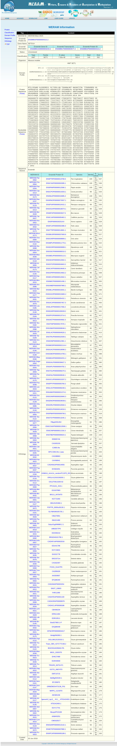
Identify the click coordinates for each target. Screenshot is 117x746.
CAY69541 (56, 460)
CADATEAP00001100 (56, 597)
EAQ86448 (56, 627)
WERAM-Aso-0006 (34, 601)
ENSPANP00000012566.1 (56, 187)
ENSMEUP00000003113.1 (56, 256)
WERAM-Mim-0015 (34, 281)
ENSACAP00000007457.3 (56, 303)
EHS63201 (56, 469)
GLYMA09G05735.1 (56, 512)
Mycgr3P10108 (56, 712)
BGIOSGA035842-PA (56, 648)
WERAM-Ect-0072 (35, 729)
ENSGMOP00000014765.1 (56, 354)
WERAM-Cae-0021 (34, 448)
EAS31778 (56, 554)
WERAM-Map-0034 (34, 691)
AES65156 (56, 695)
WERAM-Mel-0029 (34, 490)
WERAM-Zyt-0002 (35, 712)
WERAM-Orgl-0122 (34, 640)
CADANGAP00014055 (56, 465)
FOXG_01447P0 (56, 567)
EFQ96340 (56, 580)
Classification (9, 32)
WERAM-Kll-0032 (34, 456)
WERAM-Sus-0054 (34, 251)
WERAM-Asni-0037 (34, 465)
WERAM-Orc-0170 (34, 379)
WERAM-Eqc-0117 (34, 277)
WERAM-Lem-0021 (34, 610)
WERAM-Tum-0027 (34, 571)
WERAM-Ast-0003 (35, 597)
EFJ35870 (56, 682)
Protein (7, 30)
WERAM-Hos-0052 (34, 222)
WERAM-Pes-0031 (34, 298)
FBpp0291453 (56, 422)
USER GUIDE (59, 18)
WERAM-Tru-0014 (35, 665)
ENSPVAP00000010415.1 (56, 205)
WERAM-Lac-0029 (34, 332)
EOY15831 (56, 550)
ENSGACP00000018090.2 (56, 350)
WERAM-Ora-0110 (34, 396)
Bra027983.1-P (56, 623)
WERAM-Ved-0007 (34, 708)
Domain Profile (10, 35)
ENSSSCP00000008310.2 (56, 251)
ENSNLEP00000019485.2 (56, 196)
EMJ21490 (56, 520)
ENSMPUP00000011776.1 (56, 243)
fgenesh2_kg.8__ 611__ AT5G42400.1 (56, 699)
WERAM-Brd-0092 (35, 537)
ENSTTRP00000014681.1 (56, 230)
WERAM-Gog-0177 (34, 294)
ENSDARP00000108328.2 (56, 311)
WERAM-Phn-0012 (34, 588)
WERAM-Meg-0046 (34, 358)
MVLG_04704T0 (56, 495)
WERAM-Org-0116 (34, 477)
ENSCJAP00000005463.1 (56, 217)
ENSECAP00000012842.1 (56, 277)
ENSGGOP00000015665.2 (56, 294)
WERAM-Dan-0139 (34, 401)
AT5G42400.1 (56, 704)
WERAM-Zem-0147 (34, 686)
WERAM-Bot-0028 (35, 213)
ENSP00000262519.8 (56, 222)
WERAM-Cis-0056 (35, 426)
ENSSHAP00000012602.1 (56, 260)
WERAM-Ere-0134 (35, 409)
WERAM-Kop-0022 (34, 460)
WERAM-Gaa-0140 (34, 350)
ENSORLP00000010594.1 (56, 405)
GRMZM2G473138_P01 (56, 686)
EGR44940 (56, 661)
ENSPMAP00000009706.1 (56, 414)
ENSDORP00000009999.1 (56, 247)
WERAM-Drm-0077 (34, 422)
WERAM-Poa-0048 (34, 384)
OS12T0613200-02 (56, 482)
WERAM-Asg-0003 (34, 576)
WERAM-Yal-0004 (35, 443)
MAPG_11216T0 (56, 691)
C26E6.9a (56, 448)
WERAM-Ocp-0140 (34, 273)
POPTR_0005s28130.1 (56, 507)
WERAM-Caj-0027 (35, 217)
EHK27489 (56, 657)
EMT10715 (56, 674)
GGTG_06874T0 (56, 669)
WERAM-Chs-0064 (34, 183)
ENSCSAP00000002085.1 (56, 183)
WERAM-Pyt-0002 (35, 580)
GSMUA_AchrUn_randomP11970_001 (56, 473)
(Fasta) (22, 93)
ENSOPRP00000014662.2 (56, 273)
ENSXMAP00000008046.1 (56, 328)
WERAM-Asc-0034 (34, 605)
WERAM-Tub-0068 (34, 435)
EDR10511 (56, 618)
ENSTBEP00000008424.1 (56, 435)
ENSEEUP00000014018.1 (56, 409)
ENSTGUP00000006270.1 (56, 371)
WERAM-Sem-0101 (34, 682)
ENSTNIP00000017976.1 (56, 324)
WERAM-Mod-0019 (34, 345)
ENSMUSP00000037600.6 (56, 234)
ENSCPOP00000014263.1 (56, 192)
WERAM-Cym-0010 (34, 721)
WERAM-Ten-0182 (34, 324)
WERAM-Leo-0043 (34, 388)
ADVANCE (20, 18)
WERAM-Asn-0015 (34, 584)
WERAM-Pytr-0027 (34, 546)
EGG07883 (56, 490)
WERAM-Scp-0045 (34, 452)
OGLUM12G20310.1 (56, 640)
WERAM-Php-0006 (34, 486)
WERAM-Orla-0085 (34, 405)
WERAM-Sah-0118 (34, 260)
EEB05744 (56, 439)
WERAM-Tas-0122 (35, 418)
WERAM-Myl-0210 (35, 290)
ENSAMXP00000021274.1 (56, 392)
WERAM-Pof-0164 (35, 315)
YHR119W (56, 593)
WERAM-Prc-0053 (35, 733)
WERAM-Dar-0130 (34, 311)
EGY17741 (56, 708)
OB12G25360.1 (56, 503)
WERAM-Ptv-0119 (35, 205)
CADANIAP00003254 (56, 584)
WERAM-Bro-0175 (35, 635)
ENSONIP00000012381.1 (56, 341)
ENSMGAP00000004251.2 (56, 358)
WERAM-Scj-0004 (35, 439)
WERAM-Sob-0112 (34, 678)
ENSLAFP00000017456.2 (56, 307)
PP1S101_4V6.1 (56, 486)
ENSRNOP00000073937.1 (56, 200)
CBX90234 (56, 610)
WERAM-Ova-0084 (34, 239)
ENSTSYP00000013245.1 (56, 418)
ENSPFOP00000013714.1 (56, 315)
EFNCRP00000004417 (56, 631)
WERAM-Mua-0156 (34, 473)
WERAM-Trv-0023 (35, 657)
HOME (7, 18)
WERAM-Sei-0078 (35, 559)
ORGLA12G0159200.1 (56, 477)
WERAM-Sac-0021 (34, 593)
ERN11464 (56, 614)
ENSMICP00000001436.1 (56, 281)
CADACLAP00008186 (56, 605)
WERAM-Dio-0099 (35, 247)
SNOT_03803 (56, 588)
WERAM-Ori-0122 (35, 648)
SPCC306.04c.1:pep (56, 452)
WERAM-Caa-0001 (34, 499)
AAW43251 (56, 716)
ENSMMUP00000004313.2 (38, 40)
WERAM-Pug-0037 (34, 469)
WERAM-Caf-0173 (35, 268)
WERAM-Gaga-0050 (35, 362)
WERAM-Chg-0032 (34, 627)
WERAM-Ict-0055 (34, 264)
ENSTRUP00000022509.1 (56, 337)
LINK (46, 18)
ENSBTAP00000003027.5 (56, 213)
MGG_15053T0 (56, 652)
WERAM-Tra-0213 (35, 644)
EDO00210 (56, 533)
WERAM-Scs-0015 (34, 533)
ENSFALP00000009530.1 (56, 375)
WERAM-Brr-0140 (35, 622)
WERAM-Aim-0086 (34, 286)
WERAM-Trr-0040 (35, 661)
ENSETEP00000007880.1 (56, 729)
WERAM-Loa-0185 (34, 307)
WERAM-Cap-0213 (34, 192)
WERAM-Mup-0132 (34, 243)
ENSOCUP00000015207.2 (56, 379)
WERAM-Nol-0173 (35, 196)
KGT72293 (56, 499)
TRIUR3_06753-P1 (56, 665)
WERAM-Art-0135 (35, 704)
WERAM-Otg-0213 (34, 209)
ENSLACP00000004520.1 (56, 332)
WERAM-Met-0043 (34, 695)
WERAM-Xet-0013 (35, 320)
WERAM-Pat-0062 (35, 179)
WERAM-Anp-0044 (34, 367)
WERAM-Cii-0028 (34, 431)
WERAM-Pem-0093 (34, 414)
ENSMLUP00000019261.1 (56, 290)
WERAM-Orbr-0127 (34, 503)
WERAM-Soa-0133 (34, 725)
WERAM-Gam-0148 (34, 354)
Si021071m (56, 559)
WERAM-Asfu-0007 (34, 541)
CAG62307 (56, 563)
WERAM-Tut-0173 (35, 230)
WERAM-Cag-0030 (34, 563)
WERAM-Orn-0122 (34, 341)
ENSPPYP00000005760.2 (56, 384)
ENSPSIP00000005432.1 (56, 298)
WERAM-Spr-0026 (35, 516)
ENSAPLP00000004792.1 (56, 367)
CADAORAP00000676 (56, 601)
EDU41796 (56, 546)
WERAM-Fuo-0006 (34, 567)
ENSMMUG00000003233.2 (40, 49)
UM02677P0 (56, 529)
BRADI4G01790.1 (56, 537)
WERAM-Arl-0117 (35, 699)
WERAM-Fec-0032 (34, 226)
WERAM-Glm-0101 (34, 512)
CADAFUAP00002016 (56, 541)
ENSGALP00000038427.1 (56, 362)
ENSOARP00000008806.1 (56, 239)
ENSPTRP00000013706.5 (56, 179)
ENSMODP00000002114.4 (56, 345)
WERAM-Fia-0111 (35, 375)
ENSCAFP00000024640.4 (56, 268)
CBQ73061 (56, 516)
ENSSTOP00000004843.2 (56, 264)
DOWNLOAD (33, 18)
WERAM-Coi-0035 (35, 554)
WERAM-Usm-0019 (34, 529)
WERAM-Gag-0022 (34, 669)
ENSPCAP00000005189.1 (56, 733)
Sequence (8, 38)
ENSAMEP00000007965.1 (56, 286)
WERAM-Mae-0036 (34, 256)
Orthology (8, 41)
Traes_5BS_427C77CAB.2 (56, 644)
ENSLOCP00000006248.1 (56, 388)
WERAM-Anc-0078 (34, 303)
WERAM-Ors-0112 (34, 482)
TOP (8, 44)
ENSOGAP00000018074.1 (56, 209)
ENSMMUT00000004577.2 (65, 49)
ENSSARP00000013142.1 (56, 725)
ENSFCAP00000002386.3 (56, 226)
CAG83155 (56, 443)
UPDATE (72, 18)
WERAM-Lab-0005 (34, 618)
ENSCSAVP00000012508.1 (56, 426)
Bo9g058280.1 (56, 635)
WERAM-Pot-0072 (35, 507)
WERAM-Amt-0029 (34, 614)
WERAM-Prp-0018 (35, 520)
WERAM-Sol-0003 (35, 524)
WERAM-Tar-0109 (35, 337)
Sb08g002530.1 (56, 678)
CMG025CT (56, 721)
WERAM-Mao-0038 (34, 652)
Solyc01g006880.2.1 (56, 524)
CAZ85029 (56, 571)
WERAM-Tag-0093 (34, 371)
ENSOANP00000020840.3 (56, 396)
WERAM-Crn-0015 (34, 716)
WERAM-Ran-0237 (34, 200)
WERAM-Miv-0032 (35, 495)
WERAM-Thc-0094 (34, 550)
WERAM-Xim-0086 (34, 328)
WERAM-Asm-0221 (34, 392)
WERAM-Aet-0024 (35, 674)
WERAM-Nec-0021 (34, 631)
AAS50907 (56, 576)
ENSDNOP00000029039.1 (56, 401)
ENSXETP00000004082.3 (56, 320)
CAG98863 (56, 456)
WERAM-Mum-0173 (34, 234)
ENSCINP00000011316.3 (56, 431)
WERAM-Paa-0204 (34, 187)
